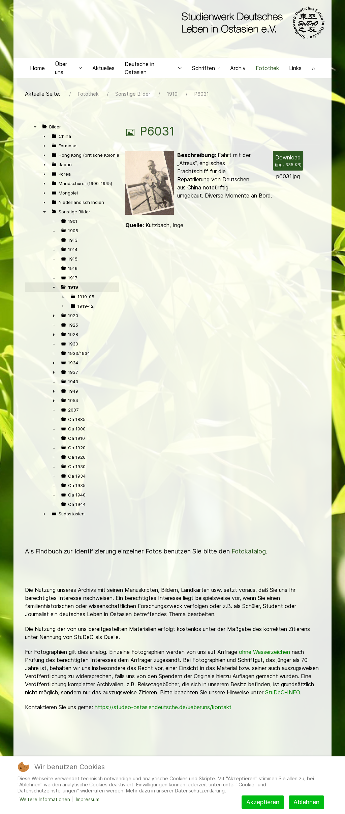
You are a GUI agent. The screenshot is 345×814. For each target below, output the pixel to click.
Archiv (238, 69)
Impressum (87, 799)
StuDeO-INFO (282, 694)
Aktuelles (103, 69)
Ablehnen (306, 802)
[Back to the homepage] (251, 22)
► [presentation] (44, 138)
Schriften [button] (206, 69)
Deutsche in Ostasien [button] (153, 69)
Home (37, 69)
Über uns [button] (68, 69)
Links (295, 69)
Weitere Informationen (45, 799)
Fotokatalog (248, 553)
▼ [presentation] (35, 128)
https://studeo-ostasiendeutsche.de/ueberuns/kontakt (163, 708)
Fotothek (267, 69)
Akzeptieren (262, 802)
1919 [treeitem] (73, 289)
